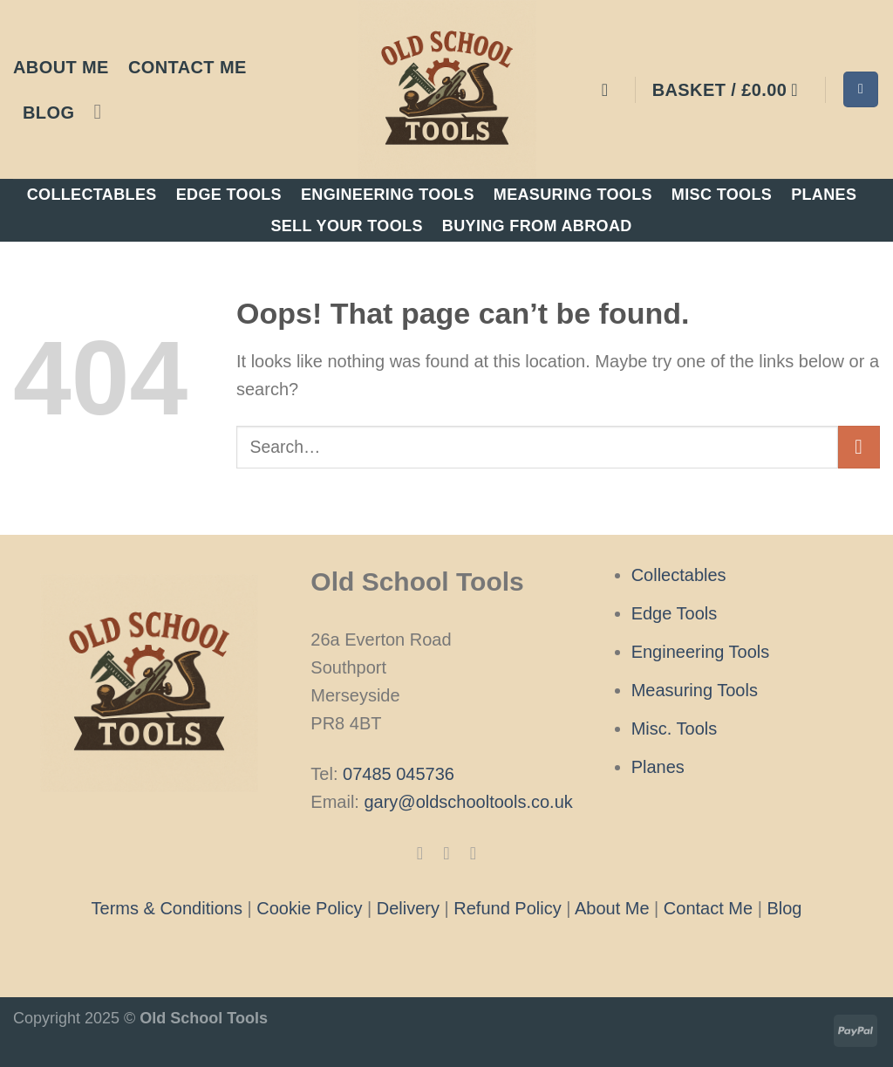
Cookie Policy (309, 908)
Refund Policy (507, 908)
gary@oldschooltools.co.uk (468, 801)
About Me (61, 67)
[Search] (860, 89)
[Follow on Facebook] (419, 853)
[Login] (610, 90)
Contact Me (187, 67)
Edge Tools (229, 194)
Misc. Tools (674, 728)
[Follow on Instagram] (446, 853)
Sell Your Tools (346, 226)
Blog (48, 112)
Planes (823, 194)
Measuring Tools (573, 194)
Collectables (92, 194)
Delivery (408, 908)
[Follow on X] (472, 853)
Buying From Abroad (537, 226)
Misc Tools (721, 194)
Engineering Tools (387, 194)
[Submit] (859, 447)
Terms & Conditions (167, 908)
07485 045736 (398, 773)
